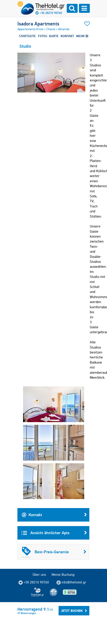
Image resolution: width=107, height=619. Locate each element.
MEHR (82, 36)
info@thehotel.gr (71, 582)
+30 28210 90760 (51, 13)
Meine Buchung (63, 574)
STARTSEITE (27, 36)
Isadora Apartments (38, 23)
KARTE (54, 36)
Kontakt (54, 515)
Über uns (39, 574)
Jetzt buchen (74, 611)
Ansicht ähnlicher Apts (54, 533)
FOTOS (42, 36)
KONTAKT (67, 36)
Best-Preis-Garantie (53, 552)
